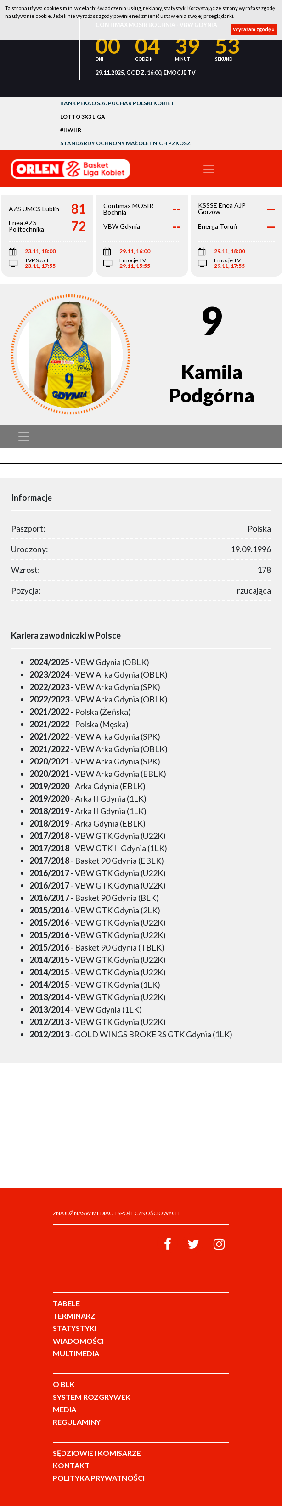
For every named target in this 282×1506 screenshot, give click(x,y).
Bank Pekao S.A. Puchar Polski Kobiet (117, 103)
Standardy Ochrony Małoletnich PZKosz (125, 143)
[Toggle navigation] (209, 169)
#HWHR (70, 129)
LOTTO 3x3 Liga (82, 116)
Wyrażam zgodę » (254, 29)
